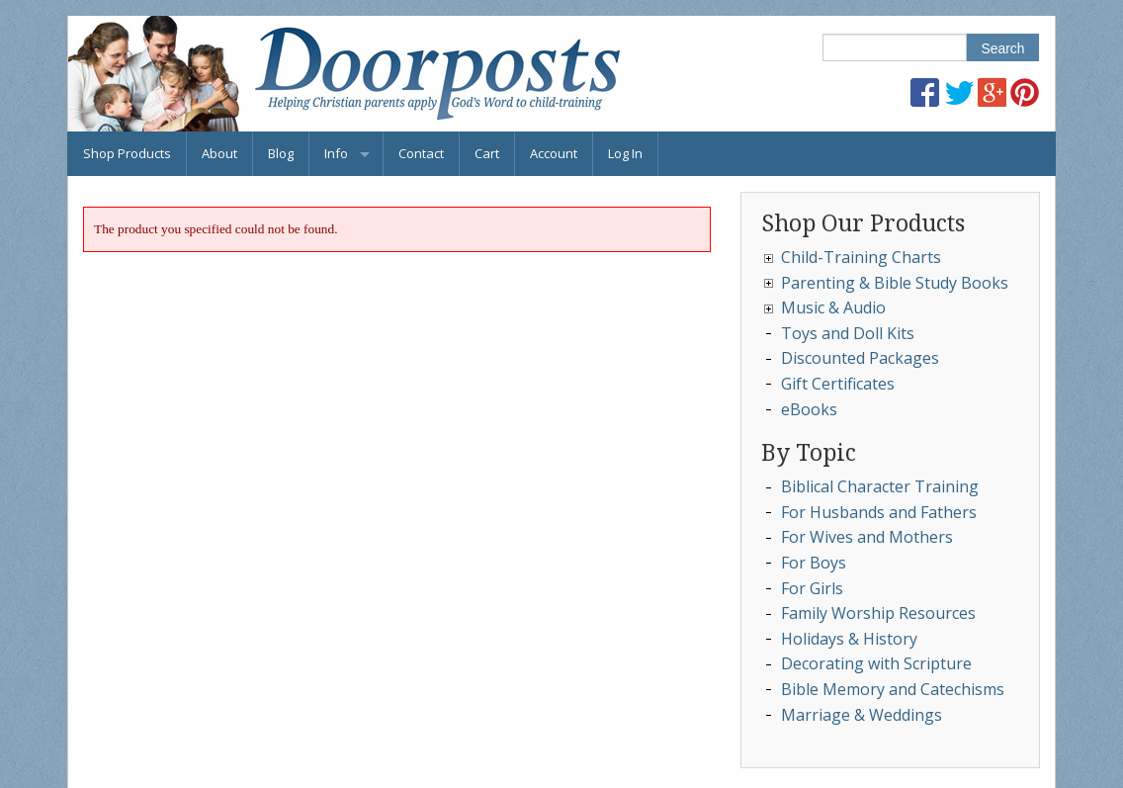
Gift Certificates (838, 383)
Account (553, 153)
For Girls (812, 588)
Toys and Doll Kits (847, 333)
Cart (487, 153)
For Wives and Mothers (867, 537)
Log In (625, 153)
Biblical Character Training (880, 486)
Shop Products (127, 153)
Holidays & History (849, 639)
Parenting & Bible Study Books (894, 283)
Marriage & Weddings (861, 715)
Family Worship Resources (878, 613)
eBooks (809, 409)
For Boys (813, 562)
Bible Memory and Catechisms (892, 689)
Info (336, 153)
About (219, 153)
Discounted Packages (860, 358)
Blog (281, 153)
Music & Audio (833, 307)
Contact (421, 153)
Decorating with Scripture (876, 663)
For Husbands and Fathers (879, 512)
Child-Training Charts (861, 257)
